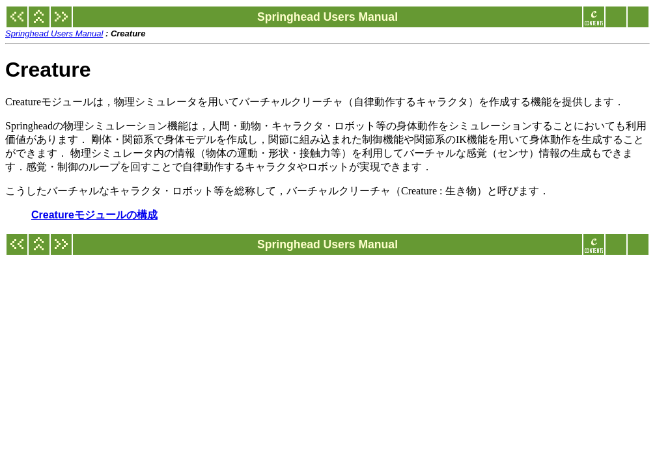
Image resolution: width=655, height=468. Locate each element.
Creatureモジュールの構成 (94, 214)
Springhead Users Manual (54, 33)
